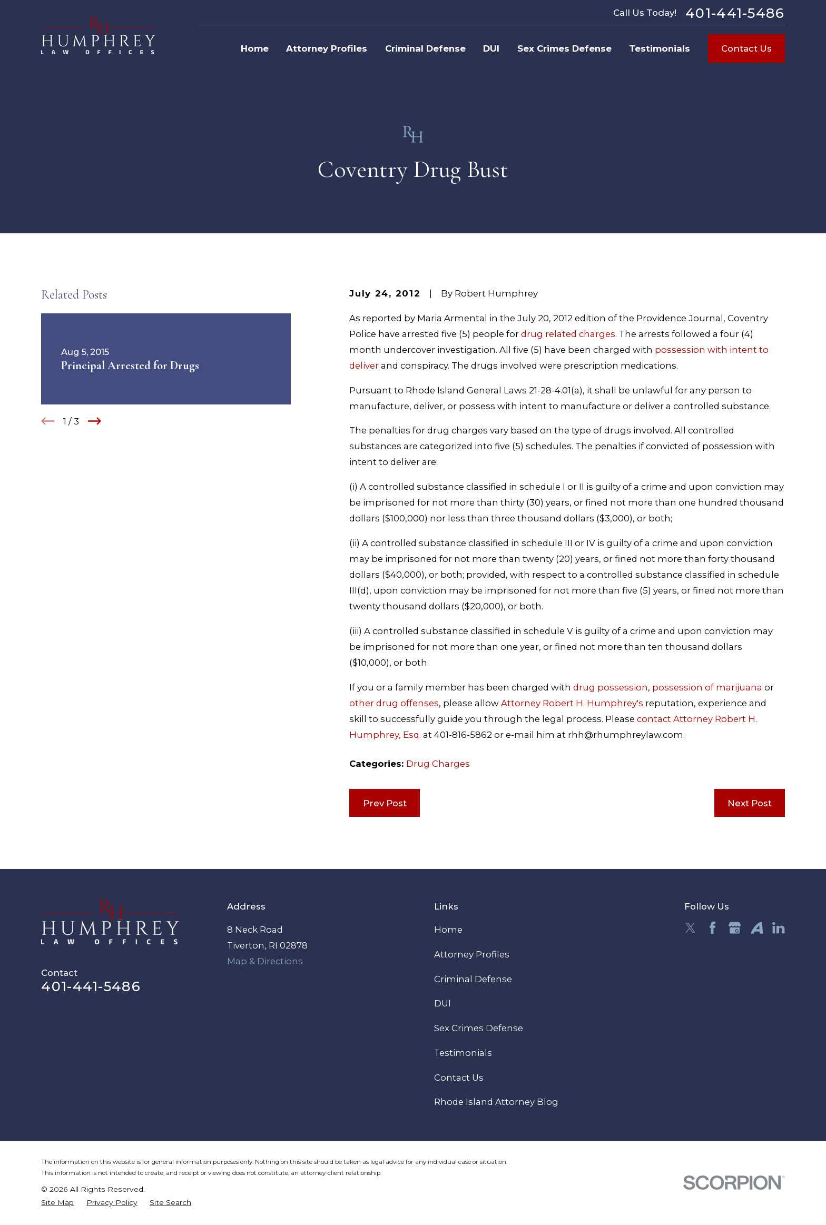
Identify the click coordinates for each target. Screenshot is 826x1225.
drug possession (610, 687)
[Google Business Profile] (735, 928)
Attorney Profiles (471, 954)
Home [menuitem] (255, 48)
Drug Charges (438, 763)
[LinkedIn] (778, 928)
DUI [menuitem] (491, 48)
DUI (442, 1003)
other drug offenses (394, 703)
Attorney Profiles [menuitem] (326, 48)
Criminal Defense (473, 979)
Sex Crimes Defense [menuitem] (564, 48)
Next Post (749, 803)
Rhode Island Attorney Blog (496, 1101)
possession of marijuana (707, 687)
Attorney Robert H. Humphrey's (572, 703)
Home (448, 929)
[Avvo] (757, 928)
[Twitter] (690, 928)
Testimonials (463, 1053)
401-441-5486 (735, 13)
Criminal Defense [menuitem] (425, 48)
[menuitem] (57, 1202)
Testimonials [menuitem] (659, 48)
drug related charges (568, 334)
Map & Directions (265, 961)
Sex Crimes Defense (478, 1028)
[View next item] (94, 421)
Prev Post (385, 803)
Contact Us (746, 48)
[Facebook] (712, 928)
